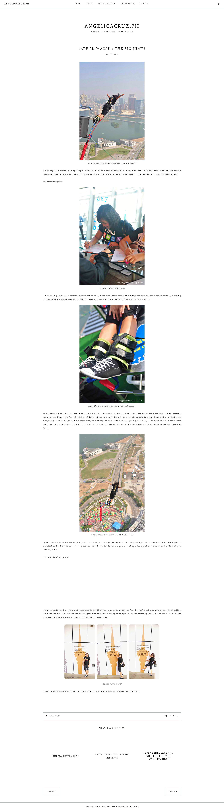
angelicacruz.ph (16, 3)
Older (172, 791)
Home (78, 4)
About (90, 4)
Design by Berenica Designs (124, 807)
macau (58, 716)
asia (52, 716)
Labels (143, 4)
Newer (52, 791)
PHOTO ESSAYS (128, 4)
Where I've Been (107, 4)
